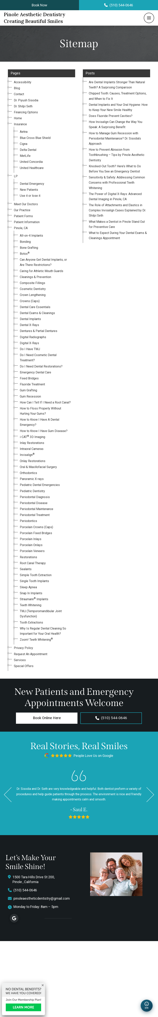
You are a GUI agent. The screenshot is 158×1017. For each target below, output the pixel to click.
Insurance (20, 124)
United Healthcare (32, 168)
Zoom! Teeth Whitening (36, 639)
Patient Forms (23, 216)
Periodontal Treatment (35, 515)
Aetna (23, 132)
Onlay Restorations (32, 461)
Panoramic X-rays (32, 479)
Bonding (25, 242)
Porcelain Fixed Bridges (36, 533)
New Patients (29, 190)
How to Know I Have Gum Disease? (43, 431)
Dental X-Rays (29, 325)
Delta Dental (28, 150)
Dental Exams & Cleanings (37, 313)
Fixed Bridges (29, 378)
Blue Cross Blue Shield (35, 138)
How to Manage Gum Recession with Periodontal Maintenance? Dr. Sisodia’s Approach (115, 138)
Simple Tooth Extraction (36, 575)
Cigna (23, 144)
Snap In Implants (31, 593)
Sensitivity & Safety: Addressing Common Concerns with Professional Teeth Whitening (117, 183)
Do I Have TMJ (30, 349)
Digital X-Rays (29, 343)
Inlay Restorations (32, 443)
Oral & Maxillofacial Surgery (38, 467)
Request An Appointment (30, 654)
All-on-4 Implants (31, 235)
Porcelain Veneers (32, 551)
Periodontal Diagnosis (35, 497)
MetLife (25, 156)
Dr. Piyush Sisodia (26, 100)
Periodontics (28, 521)
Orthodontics (28, 473)
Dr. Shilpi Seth (23, 106)
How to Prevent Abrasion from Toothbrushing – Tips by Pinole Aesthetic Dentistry (116, 155)
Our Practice (22, 210)
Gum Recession (30, 396)
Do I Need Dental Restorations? (41, 366)
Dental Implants (30, 319)
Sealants (26, 569)
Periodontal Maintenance (36, 509)
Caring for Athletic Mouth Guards (41, 271)
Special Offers (23, 666)
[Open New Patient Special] (147, 1006)
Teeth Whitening (30, 605)
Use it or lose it (30, 196)
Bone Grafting (29, 248)
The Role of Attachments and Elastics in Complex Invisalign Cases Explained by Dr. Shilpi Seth (117, 210)
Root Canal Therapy (33, 563)
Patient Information (27, 222)
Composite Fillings (32, 283)
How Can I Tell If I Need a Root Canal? (45, 402)
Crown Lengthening (33, 295)
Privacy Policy (23, 648)
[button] (149, 18)
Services (20, 660)
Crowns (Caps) (30, 301)
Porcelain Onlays (31, 545)
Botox (25, 254)
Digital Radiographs (33, 337)
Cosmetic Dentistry (33, 289)
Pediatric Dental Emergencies (40, 485)
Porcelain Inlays (30, 539)
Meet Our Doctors (26, 204)
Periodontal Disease (33, 503)
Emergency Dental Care (35, 372)
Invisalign (27, 455)
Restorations (28, 557)
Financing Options (26, 112)
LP (16, 176)
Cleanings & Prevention (35, 277)
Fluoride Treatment (32, 384)
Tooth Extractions (31, 622)
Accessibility (22, 82)
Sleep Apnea (28, 587)
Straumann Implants (34, 599)
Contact (19, 94)
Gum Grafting (28, 390)
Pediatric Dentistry (32, 491)
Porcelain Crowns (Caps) (36, 527)
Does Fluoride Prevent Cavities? (110, 116)
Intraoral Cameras (31, 449)
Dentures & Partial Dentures (38, 331)
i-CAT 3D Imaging (32, 437)
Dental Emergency (32, 184)
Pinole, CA (21, 228)
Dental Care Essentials (35, 307)
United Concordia (31, 162)
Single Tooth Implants (34, 581)
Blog (17, 88)
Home (18, 118)
